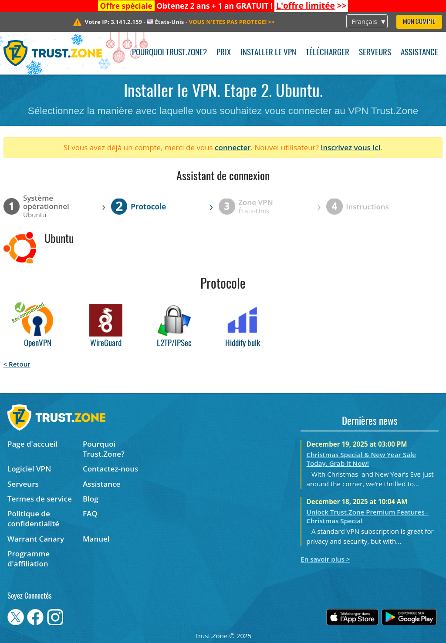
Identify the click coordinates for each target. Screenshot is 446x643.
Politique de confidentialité (33, 518)
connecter (233, 147)
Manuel (96, 539)
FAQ (90, 513)
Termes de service (39, 499)
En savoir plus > (325, 559)
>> (311, 5)
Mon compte (419, 22)
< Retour (16, 364)
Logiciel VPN (29, 469)
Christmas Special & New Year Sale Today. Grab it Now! (361, 459)
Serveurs (375, 53)
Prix (223, 53)
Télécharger (327, 53)
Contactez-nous (110, 469)
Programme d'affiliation (28, 559)
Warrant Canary (35, 539)
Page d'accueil (32, 444)
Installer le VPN (268, 53)
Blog (90, 499)
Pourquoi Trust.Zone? (169, 53)
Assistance (419, 53)
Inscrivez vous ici (350, 147)
